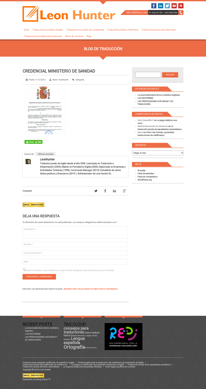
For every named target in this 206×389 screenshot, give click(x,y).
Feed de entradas (146, 173)
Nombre (28, 244)
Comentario (30, 229)
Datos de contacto (74, 36)
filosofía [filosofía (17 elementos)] (74, 336)
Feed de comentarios (147, 177)
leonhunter (47, 159)
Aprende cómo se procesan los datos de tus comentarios (90, 289)
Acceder (141, 170)
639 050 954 (171, 12)
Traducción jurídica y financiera (122, 29)
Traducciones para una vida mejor (159, 29)
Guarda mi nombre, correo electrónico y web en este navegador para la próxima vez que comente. (69, 270)
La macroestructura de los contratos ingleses (159, 95)
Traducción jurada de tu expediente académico (149, 364)
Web (26, 261)
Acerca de (29, 154)
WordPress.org (145, 180)
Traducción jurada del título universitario (41, 367)
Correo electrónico (33, 253)
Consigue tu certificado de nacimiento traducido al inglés (97, 364)
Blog (89, 36)
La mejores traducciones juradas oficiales (82, 367)
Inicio (26, 29)
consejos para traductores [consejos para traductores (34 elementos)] (76, 330)
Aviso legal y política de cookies (120, 367)
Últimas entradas (46, 154)
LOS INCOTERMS (145, 98)
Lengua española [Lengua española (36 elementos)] (74, 340)
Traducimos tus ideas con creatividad (85, 29)
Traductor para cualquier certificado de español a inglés (48, 362)
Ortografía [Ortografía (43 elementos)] (74, 347)
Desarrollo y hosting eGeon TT (37, 379)
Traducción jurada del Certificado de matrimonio (45, 364)
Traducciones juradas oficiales (48, 29)
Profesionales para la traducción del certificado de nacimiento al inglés (111, 362)
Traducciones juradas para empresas (43, 36)
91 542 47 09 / (156, 12)
